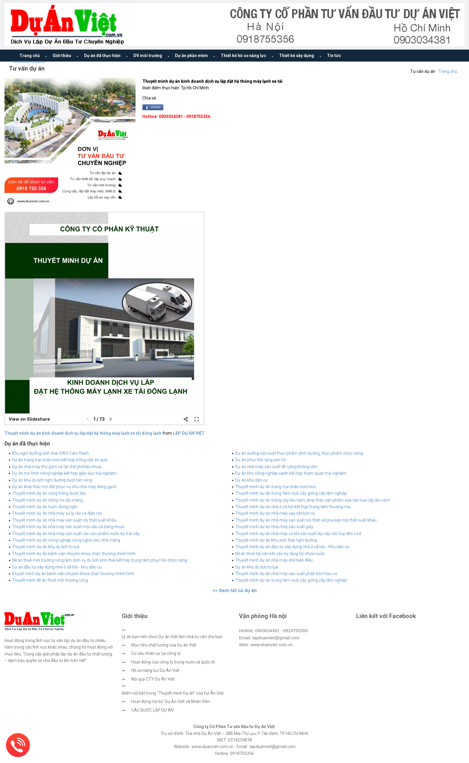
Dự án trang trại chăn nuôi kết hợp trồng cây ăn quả (59, 459)
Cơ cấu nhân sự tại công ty (156, 653)
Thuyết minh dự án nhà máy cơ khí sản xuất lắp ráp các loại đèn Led (298, 533)
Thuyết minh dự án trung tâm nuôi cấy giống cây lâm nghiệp (291, 493)
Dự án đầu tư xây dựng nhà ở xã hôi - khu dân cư (57, 567)
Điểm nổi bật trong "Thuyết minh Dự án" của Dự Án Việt (173, 693)
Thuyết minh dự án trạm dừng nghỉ (44, 506)
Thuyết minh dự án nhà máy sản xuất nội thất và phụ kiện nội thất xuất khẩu (306, 520)
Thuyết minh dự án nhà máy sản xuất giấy (274, 526)
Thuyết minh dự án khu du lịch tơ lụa (45, 546)
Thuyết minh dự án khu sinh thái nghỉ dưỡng (276, 540)
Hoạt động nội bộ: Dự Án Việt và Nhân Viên (170, 701)
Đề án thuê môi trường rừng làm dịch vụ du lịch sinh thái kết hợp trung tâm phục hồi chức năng (99, 560)
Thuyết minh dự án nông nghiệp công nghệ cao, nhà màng (66, 540)
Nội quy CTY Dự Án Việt (153, 679)
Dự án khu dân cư (251, 480)
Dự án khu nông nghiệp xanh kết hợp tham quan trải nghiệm (290, 473)
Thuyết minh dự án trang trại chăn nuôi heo (275, 486)
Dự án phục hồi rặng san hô (260, 459)
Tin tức (334, 55)
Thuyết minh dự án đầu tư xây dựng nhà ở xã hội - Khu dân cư (292, 546)
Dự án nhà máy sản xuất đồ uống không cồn (276, 466)
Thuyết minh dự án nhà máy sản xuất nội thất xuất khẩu (64, 520)
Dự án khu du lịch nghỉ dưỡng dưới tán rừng (52, 480)
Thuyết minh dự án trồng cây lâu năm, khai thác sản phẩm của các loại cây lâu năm (312, 500)
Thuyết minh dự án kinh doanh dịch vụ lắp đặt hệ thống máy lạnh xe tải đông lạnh (83, 433)
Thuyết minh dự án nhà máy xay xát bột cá (275, 513)
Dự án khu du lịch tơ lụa (256, 567)
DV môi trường (147, 55)
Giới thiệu (62, 55)
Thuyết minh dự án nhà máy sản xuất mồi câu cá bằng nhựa (68, 526)
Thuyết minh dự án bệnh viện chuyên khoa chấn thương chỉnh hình (73, 553)
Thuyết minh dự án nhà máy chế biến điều (274, 560)
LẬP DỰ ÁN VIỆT (189, 433)
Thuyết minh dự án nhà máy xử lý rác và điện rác (57, 513)
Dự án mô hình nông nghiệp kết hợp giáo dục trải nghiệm (64, 473)
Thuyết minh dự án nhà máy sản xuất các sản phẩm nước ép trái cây (76, 533)
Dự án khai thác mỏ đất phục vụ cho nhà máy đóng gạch (64, 486)
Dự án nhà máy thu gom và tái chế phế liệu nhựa (56, 466)
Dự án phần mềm (191, 55)
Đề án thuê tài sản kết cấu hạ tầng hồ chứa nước (280, 553)
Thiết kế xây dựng (296, 55)
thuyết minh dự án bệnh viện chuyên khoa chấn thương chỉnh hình (73, 573)
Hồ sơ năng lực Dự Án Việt (155, 670)
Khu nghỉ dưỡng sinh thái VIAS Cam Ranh (50, 453)
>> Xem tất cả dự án (234, 590)
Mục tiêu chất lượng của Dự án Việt (163, 645)
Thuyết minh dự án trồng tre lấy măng (47, 500)
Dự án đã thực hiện (102, 55)
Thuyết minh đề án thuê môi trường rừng (50, 580)
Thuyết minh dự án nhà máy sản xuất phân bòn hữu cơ (286, 573)
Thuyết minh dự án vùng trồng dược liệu (49, 493)
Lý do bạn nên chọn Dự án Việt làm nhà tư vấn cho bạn (172, 636)
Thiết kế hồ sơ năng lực (243, 55)
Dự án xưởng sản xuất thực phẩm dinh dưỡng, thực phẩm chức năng (299, 453)
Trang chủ (29, 55)
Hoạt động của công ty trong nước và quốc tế (173, 662)
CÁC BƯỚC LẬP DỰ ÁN (152, 710)
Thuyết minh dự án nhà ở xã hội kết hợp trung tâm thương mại (293, 506)
